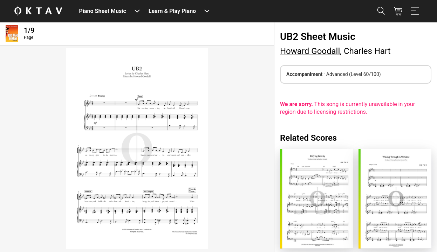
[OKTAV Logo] (38, 11)
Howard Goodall (310, 51)
